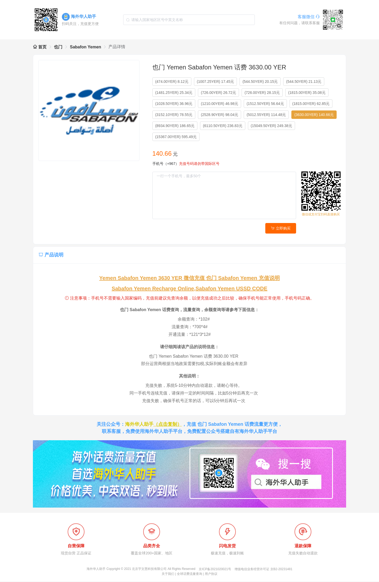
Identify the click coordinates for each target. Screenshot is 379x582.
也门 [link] (58, 47)
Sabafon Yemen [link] (85, 47)
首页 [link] (40, 47)
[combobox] (189, 19)
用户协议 (211, 574)
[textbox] (189, 19)
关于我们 (168, 574)
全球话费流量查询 (189, 574)
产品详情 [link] (116, 46)
